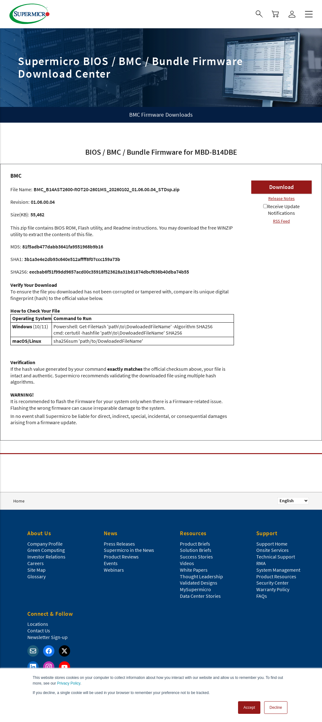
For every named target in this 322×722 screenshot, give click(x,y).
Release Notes (281, 198)
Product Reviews (121, 556)
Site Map (36, 570)
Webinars (114, 570)
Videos (187, 563)
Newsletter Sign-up (47, 637)
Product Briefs (195, 544)
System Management (278, 570)
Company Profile (45, 544)
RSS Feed (281, 221)
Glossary (36, 576)
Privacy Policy (68, 683)
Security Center (272, 583)
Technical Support (275, 556)
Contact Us (38, 630)
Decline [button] (275, 707)
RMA (261, 563)
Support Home (271, 544)
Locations (37, 624)
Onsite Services (272, 550)
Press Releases (119, 544)
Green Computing (46, 550)
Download (281, 187)
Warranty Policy (272, 589)
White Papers (194, 570)
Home (19, 501)
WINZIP (225, 228)
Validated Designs (198, 583)
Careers (35, 563)
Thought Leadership (201, 576)
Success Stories (196, 556)
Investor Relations (46, 556)
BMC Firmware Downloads (161, 114)
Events (111, 563)
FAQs (261, 596)
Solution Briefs (195, 550)
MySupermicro (195, 589)
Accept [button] (249, 707)
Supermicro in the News (129, 550)
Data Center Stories (200, 596)
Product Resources (276, 576)
